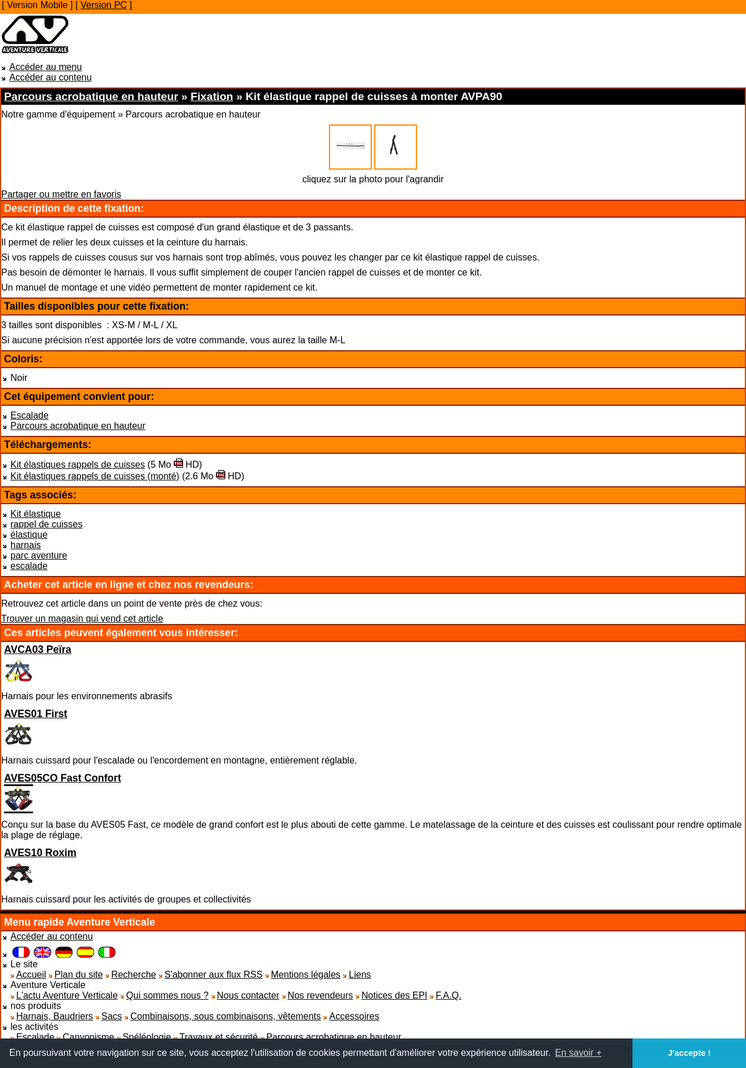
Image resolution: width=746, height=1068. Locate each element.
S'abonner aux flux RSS (213, 974)
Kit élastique (35, 514)
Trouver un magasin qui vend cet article (82, 618)
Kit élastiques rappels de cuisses (77, 464)
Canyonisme (88, 1037)
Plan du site (78, 974)
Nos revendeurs (320, 995)
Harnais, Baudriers (54, 1016)
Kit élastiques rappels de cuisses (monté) (95, 476)
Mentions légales (306, 974)
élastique (28, 534)
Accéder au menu (45, 67)
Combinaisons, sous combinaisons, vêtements (225, 1016)
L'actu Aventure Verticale (67, 995)
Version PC (104, 5)
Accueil (31, 974)
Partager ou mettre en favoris (61, 194)
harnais (25, 545)
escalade (28, 566)
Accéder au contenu (50, 77)
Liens (360, 974)
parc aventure (38, 555)
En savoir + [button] (578, 1053)
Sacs (111, 1016)
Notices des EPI (394, 995)
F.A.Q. (448, 995)
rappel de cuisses (46, 524)
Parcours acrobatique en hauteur (77, 426)
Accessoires (354, 1016)
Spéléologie (147, 1037)
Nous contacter (248, 995)
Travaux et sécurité (219, 1037)
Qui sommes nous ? (167, 995)
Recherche (133, 974)
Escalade (29, 415)
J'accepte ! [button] (689, 1053)
